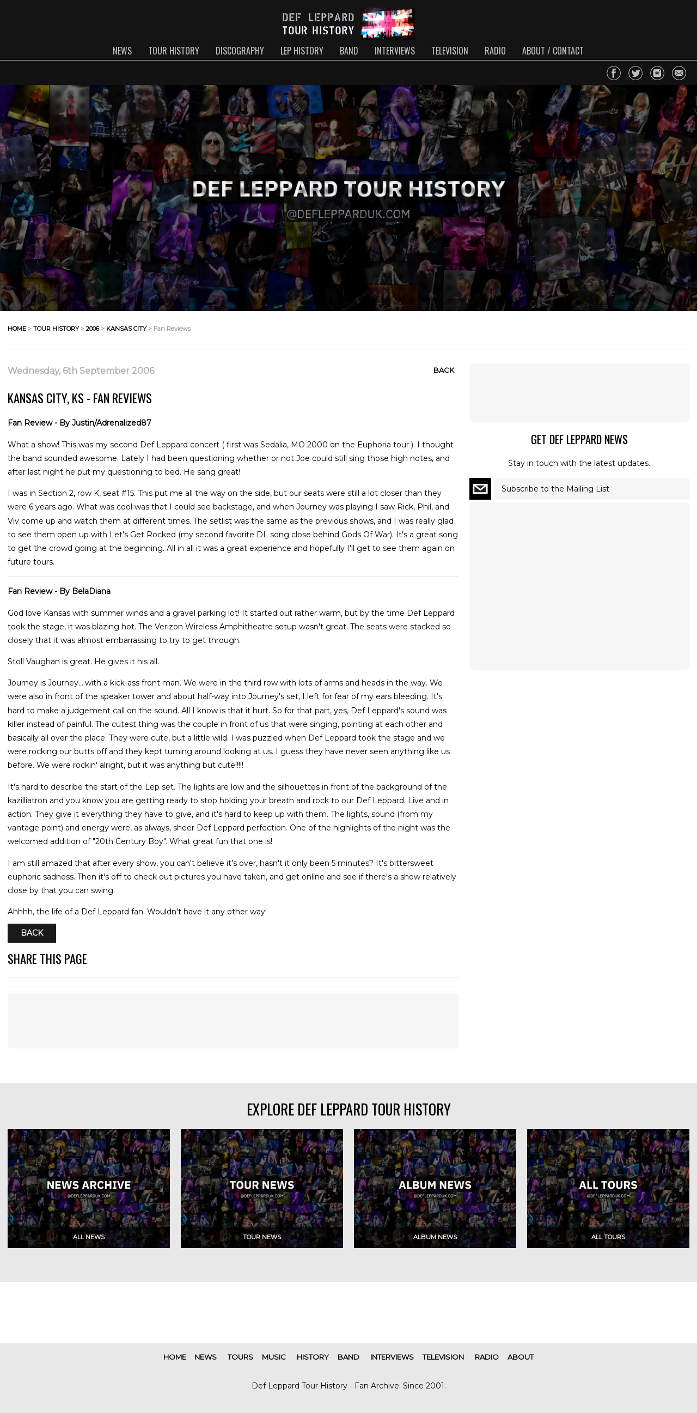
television (449, 50)
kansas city (126, 328)
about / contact (553, 50)
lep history (301, 50)
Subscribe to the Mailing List (555, 489)
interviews (395, 50)
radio (495, 50)
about (521, 1357)
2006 (92, 328)
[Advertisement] (233, 1021)
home (17, 328)
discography (240, 50)
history (313, 1357)
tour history (173, 50)
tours (240, 1357)
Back (443, 370)
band (349, 50)
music (274, 1357)
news (122, 50)
